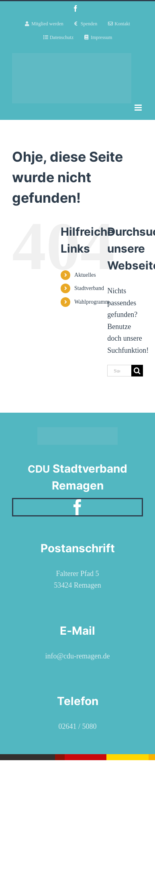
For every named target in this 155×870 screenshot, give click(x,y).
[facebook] (77, 507)
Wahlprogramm (92, 302)
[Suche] (137, 370)
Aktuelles (85, 275)
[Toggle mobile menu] (139, 107)
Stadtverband (89, 288)
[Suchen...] (119, 370)
